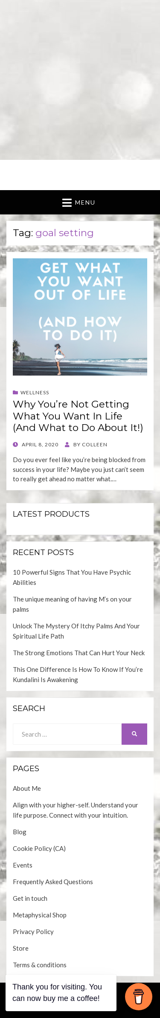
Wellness (34, 392)
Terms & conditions (40, 965)
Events (22, 865)
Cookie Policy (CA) (39, 848)
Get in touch (30, 898)
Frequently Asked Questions (53, 881)
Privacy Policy (33, 931)
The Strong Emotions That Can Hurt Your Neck (79, 652)
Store (21, 948)
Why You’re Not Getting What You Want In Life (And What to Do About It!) (78, 416)
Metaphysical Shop (40, 915)
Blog (19, 832)
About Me (27, 788)
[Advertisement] (80, 80)
